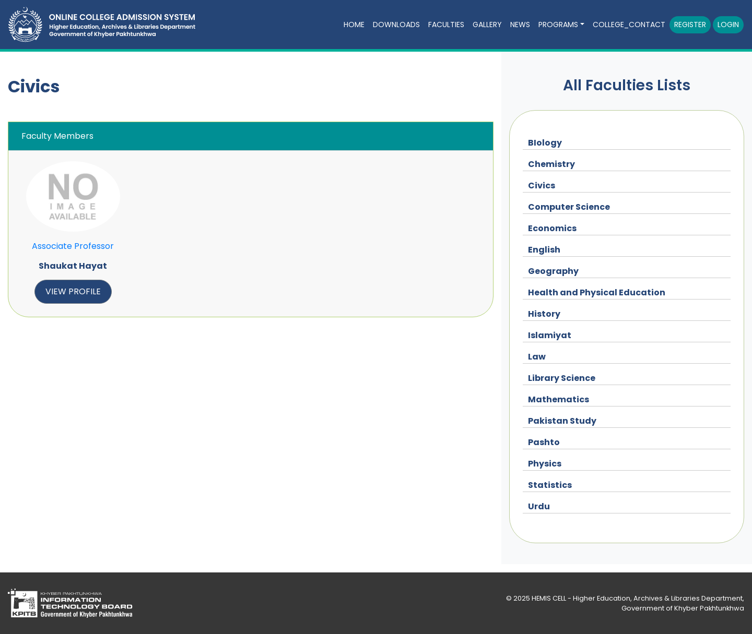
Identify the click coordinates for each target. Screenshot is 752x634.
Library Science (561, 378)
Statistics (550, 485)
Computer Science (569, 207)
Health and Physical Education (596, 292)
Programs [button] (558, 24)
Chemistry (551, 164)
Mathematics (558, 399)
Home (354, 24)
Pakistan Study (562, 421)
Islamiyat (549, 335)
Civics (541, 186)
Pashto (544, 442)
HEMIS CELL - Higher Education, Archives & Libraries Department (637, 598)
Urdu (539, 506)
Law (537, 357)
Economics (552, 228)
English (544, 250)
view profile (73, 291)
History (544, 314)
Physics (544, 464)
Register (690, 24)
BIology (545, 143)
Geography (553, 271)
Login (728, 24)
